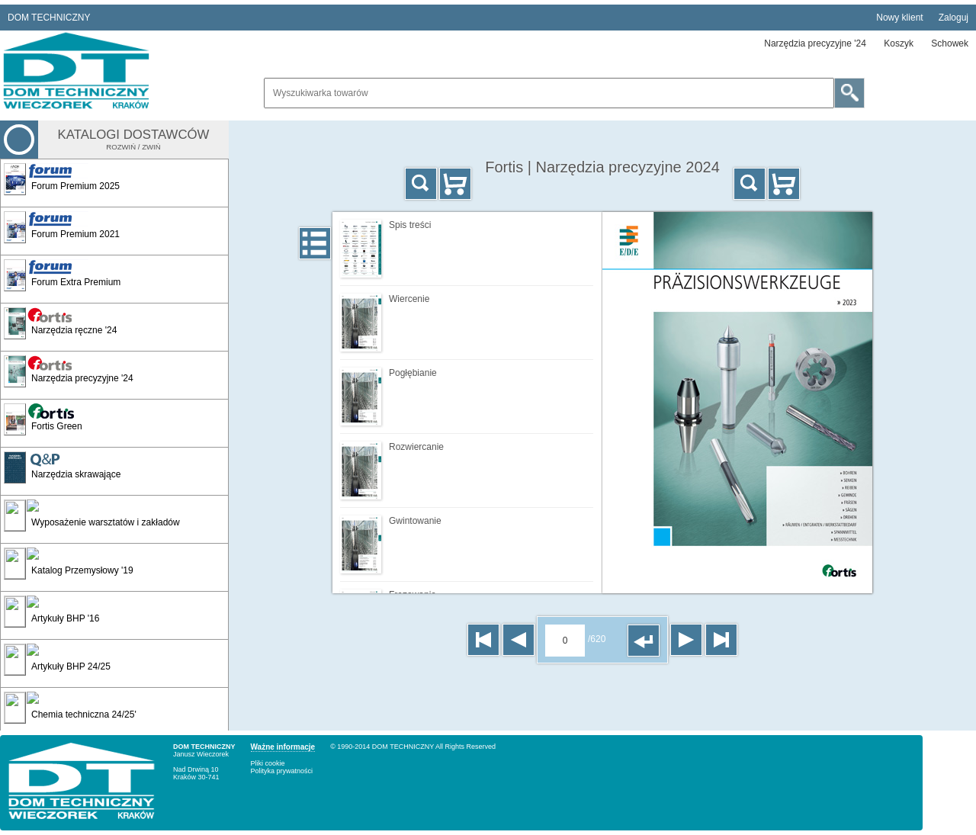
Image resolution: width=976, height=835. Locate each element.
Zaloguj (953, 17)
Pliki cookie (268, 763)
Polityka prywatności (282, 771)
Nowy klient (899, 17)
